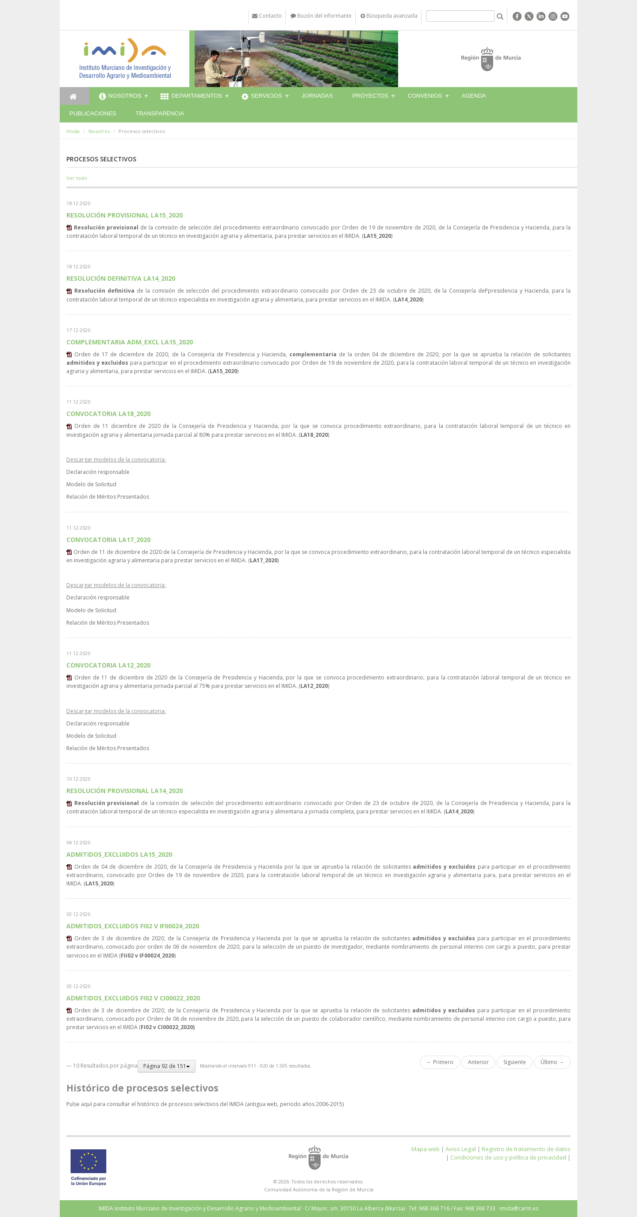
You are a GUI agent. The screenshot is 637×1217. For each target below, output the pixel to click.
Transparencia (159, 113)
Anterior (478, 1062)
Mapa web (425, 1149)
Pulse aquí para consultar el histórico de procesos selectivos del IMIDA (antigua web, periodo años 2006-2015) (205, 1104)
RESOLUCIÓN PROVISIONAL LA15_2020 (124, 215)
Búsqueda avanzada (389, 15)
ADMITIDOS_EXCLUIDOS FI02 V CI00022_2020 (133, 998)
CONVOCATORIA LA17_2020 (108, 539)
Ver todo (76, 178)
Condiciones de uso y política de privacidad (508, 1157)
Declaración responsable (98, 472)
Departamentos (191, 96)
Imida (73, 131)
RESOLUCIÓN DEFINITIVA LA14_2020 (120, 278)
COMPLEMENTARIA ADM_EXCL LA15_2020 (129, 342)
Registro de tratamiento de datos (526, 1149)
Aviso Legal (460, 1149)
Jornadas (317, 95)
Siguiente (514, 1062)
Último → (552, 1062)
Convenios (425, 95)
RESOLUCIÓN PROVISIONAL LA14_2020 (124, 790)
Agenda (474, 95)
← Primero (439, 1062)
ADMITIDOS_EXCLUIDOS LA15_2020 (119, 854)
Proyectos (370, 95)
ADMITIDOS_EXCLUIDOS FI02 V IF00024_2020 (132, 926)
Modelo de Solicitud (91, 484)
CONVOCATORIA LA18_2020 (108, 413)
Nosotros (120, 96)
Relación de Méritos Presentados (107, 496)
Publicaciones (92, 113)
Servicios (262, 96)
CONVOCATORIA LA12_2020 (108, 665)
